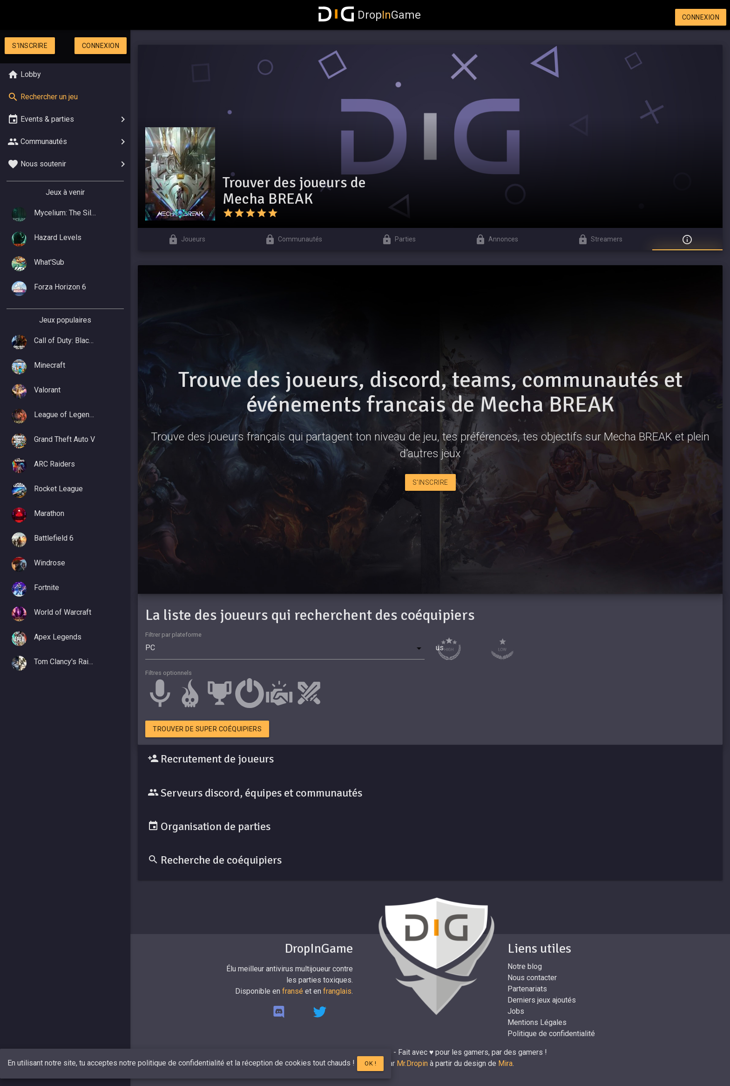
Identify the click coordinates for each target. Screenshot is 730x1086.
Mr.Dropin (412, 1063)
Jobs (515, 1011)
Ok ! (370, 1063)
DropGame (369, 14)
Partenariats (527, 988)
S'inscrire (29, 45)
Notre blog (524, 966)
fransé (292, 991)
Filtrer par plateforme (173, 634)
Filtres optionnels (168, 672)
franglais (337, 991)
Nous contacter (532, 977)
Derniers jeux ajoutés (541, 1000)
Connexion (701, 17)
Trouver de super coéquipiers (207, 729)
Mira (505, 1063)
